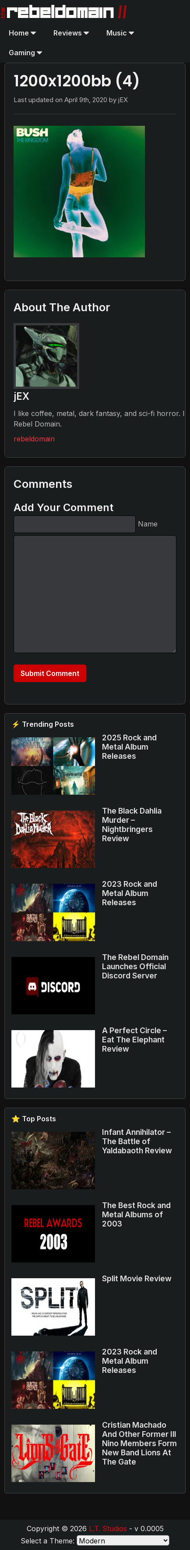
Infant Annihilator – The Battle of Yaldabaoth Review (137, 1141)
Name (148, 523)
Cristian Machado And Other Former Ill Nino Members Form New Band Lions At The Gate (139, 1443)
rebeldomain (34, 438)
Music (120, 32)
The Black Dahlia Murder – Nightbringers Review (132, 824)
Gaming (25, 52)
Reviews (71, 32)
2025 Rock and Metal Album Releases (129, 747)
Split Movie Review (137, 1278)
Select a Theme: (47, 1540)
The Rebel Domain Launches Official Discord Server (135, 966)
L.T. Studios (108, 1528)
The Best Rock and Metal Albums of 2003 (136, 1214)
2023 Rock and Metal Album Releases (129, 893)
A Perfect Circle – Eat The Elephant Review (134, 1039)
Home (22, 32)
